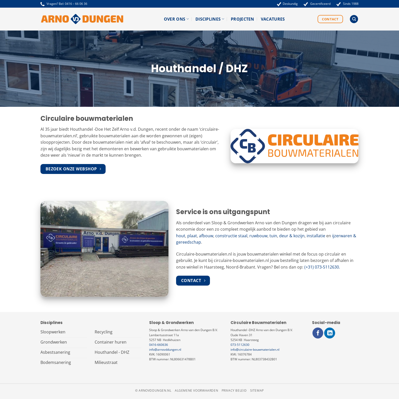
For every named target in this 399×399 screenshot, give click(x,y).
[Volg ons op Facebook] (317, 333)
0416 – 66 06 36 (76, 4)
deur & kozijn (292, 236)
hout (180, 236)
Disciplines (209, 19)
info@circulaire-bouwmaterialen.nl (255, 349)
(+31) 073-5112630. (322, 267)
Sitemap (257, 390)
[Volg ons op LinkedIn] (329, 333)
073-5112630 (240, 345)
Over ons (176, 19)
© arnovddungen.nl (153, 390)
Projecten (242, 19)
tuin (273, 236)
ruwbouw (258, 236)
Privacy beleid (234, 390)
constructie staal (231, 236)
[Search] (354, 19)
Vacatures (273, 19)
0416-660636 (158, 345)
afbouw (206, 236)
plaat (192, 236)
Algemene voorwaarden (196, 390)
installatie (316, 236)
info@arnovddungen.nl (165, 349)
